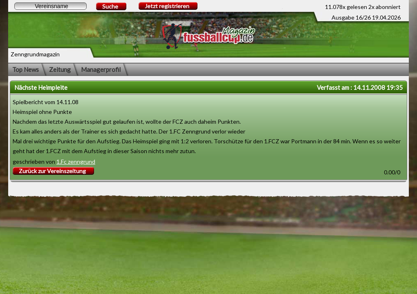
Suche (110, 6)
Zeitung (60, 69)
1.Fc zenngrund (75, 161)
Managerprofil (101, 69)
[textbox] (50, 6)
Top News (25, 69)
